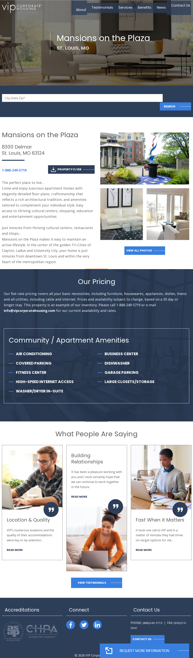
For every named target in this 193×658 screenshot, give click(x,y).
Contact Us (177, 8)
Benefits (137, 8)
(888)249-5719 (152, 614)
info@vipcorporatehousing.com (30, 302)
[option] (32, 493)
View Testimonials (92, 574)
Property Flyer (66, 161)
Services (116, 8)
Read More (15, 541)
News (156, 8)
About (67, 8)
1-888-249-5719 (14, 161)
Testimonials (90, 8)
